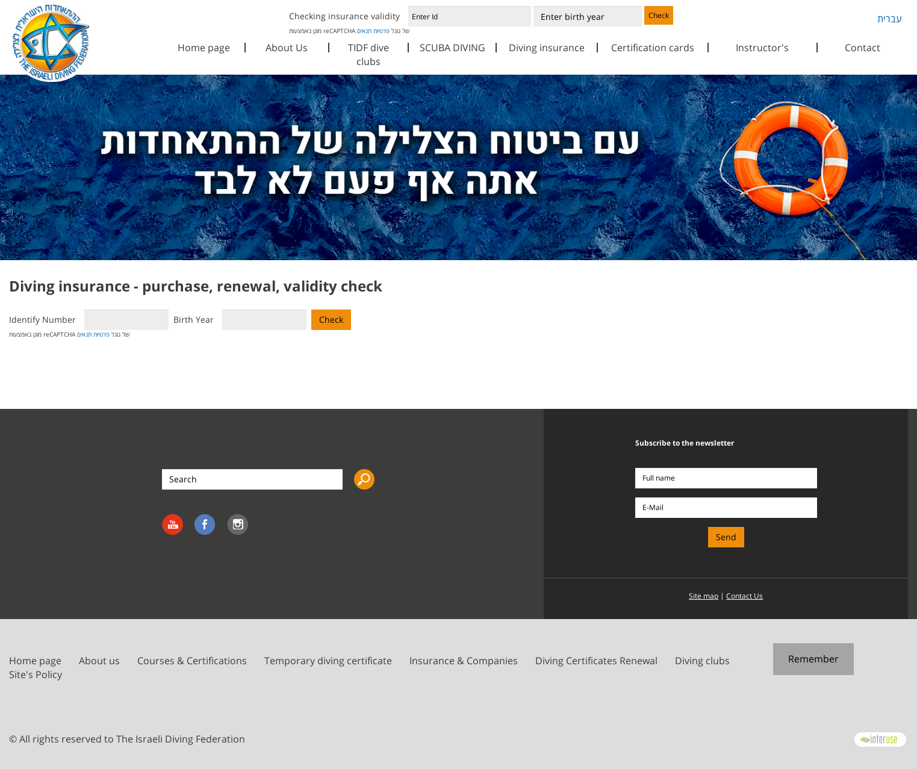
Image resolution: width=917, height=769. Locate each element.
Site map (703, 596)
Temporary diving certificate (328, 660)
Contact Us (744, 596)
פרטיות (381, 30)
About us (99, 660)
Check (658, 15)
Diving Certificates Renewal (596, 660)
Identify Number (42, 319)
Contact (862, 47)
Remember (813, 658)
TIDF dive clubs (368, 54)
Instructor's (762, 47)
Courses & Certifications (192, 660)
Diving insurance (547, 47)
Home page (204, 47)
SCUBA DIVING (452, 47)
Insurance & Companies (463, 660)
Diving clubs (702, 660)
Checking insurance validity (344, 16)
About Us (287, 47)
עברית (889, 18)
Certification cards (652, 47)
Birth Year (193, 319)
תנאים (364, 30)
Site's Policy (35, 674)
